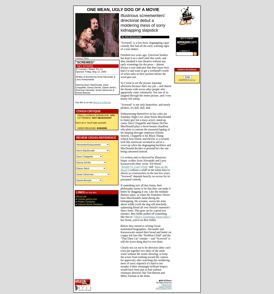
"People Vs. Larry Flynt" (134, 166)
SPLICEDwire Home (164, 288)
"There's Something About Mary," (152, 216)
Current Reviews (165, 287)
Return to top (166, 285)
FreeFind (191, 80)
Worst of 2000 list (102, 102)
